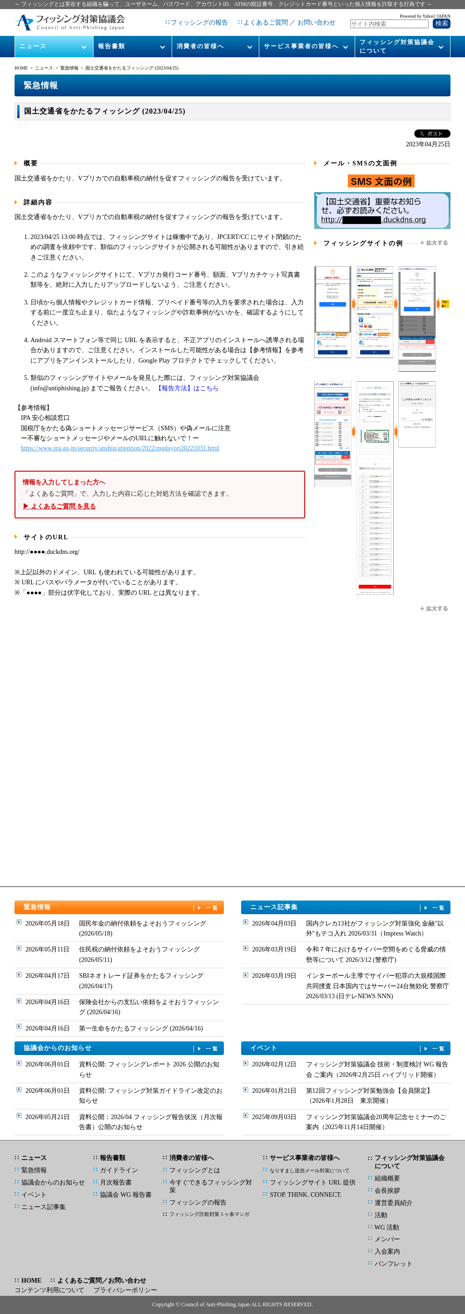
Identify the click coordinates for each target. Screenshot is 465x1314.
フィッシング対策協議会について (397, 46)
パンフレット (394, 1263)
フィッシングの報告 (199, 22)
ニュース (33, 46)
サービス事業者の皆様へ (301, 46)
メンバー (387, 1239)
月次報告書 (116, 1182)
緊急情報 (69, 67)
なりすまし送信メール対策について (310, 1170)
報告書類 (111, 46)
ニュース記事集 (348, 907)
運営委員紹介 (394, 1203)
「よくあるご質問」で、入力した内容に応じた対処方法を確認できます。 (160, 494)
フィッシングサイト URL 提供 (312, 1182)
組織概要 (387, 1178)
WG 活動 (387, 1227)
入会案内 (387, 1251)
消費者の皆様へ (200, 46)
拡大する (434, 243)
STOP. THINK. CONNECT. (305, 1194)
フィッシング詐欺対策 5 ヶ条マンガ (209, 1214)
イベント (348, 1048)
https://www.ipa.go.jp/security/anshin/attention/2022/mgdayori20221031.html (120, 448)
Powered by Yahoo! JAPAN (425, 16)
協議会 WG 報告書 (126, 1194)
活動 (381, 1215)
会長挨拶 (387, 1190)
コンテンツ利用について (49, 1290)
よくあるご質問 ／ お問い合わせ (289, 22)
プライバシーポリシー (125, 1290)
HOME (21, 67)
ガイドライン (119, 1170)
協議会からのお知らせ (122, 1048)
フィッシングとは (194, 1170)
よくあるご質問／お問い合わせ (101, 1280)
